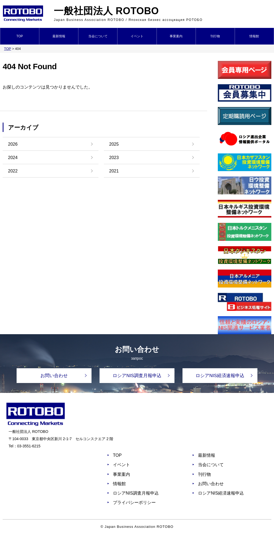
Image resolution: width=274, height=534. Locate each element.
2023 (114, 157)
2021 (114, 171)
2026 (13, 144)
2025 (114, 144)
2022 (13, 171)
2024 (13, 157)
